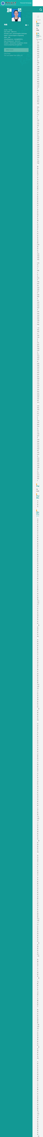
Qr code (15, 10)
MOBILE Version (9, 49)
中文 (5, 10)
